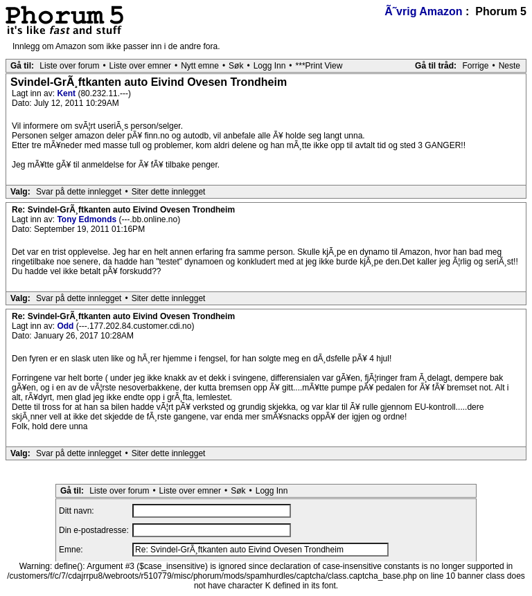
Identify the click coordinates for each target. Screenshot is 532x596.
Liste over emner (140, 66)
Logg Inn (270, 66)
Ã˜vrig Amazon (423, 11)
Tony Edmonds (87, 219)
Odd (66, 326)
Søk (236, 66)
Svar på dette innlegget (78, 192)
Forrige (475, 66)
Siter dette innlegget (169, 192)
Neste (509, 66)
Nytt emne (200, 66)
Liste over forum (69, 66)
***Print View (319, 66)
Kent (67, 93)
